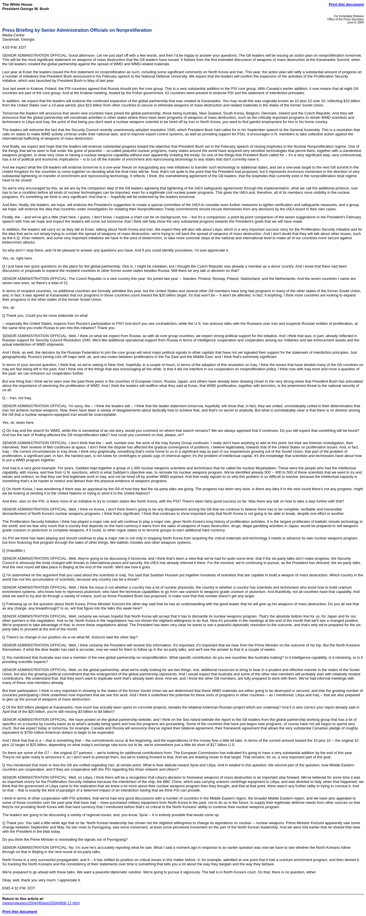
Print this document (346, 4)
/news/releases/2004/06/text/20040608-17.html (40, 903)
